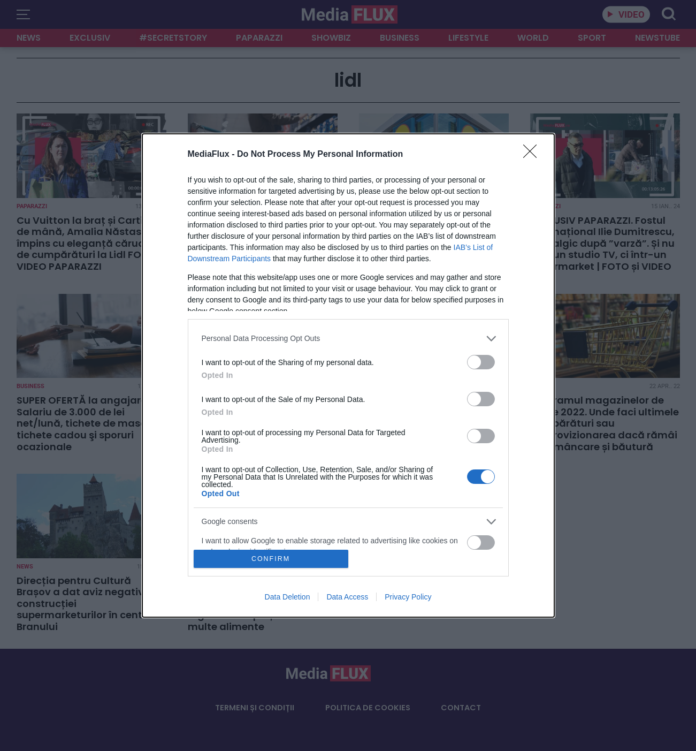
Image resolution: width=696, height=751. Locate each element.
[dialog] (348, 376)
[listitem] (348, 338)
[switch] (481, 362)
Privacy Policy (408, 597)
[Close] (533, 155)
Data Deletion (287, 597)
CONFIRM (271, 559)
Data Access (347, 597)
